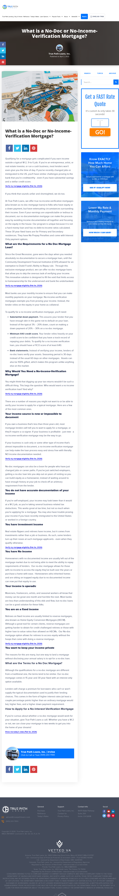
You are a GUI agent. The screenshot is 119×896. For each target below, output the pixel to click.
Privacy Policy (63, 815)
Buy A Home (18, 16)
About (66, 16)
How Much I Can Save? (100, 232)
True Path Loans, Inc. (66, 809)
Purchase (41, 809)
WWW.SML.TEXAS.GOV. (69, 877)
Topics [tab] (100, 73)
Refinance (26, 16)
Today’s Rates (34, 16)
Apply (84, 17)
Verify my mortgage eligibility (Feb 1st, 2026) (23, 186)
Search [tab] (87, 73)
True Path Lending (8, 16)
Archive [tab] (112, 73)
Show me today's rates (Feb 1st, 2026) (21, 732)
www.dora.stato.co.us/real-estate (75, 863)
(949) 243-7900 (97, 17)
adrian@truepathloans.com (16, 815)
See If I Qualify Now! (100, 188)
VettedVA (74, 16)
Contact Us (62, 812)
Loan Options (44, 16)
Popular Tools (56, 16)
